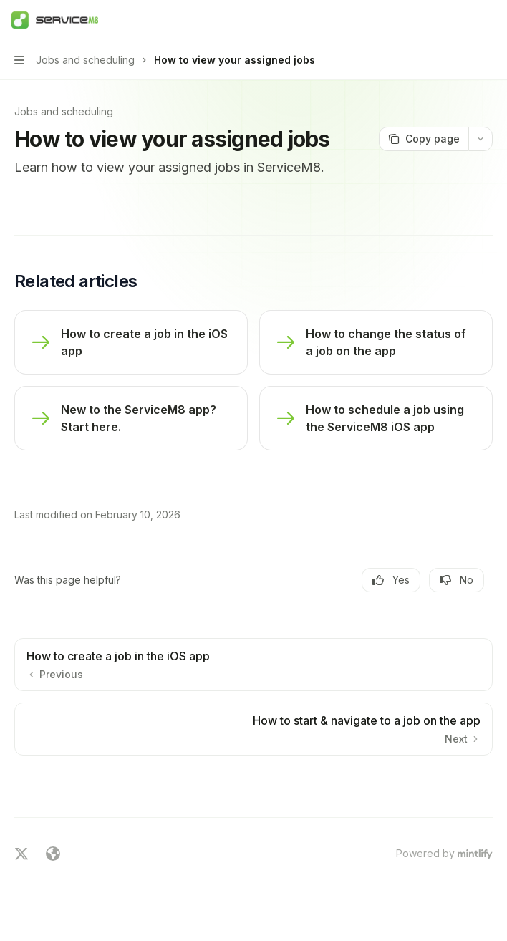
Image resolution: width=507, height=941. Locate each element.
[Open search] (461, 20)
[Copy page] (423, 139)
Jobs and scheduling (63, 111)
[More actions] (488, 20)
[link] (131, 342)
